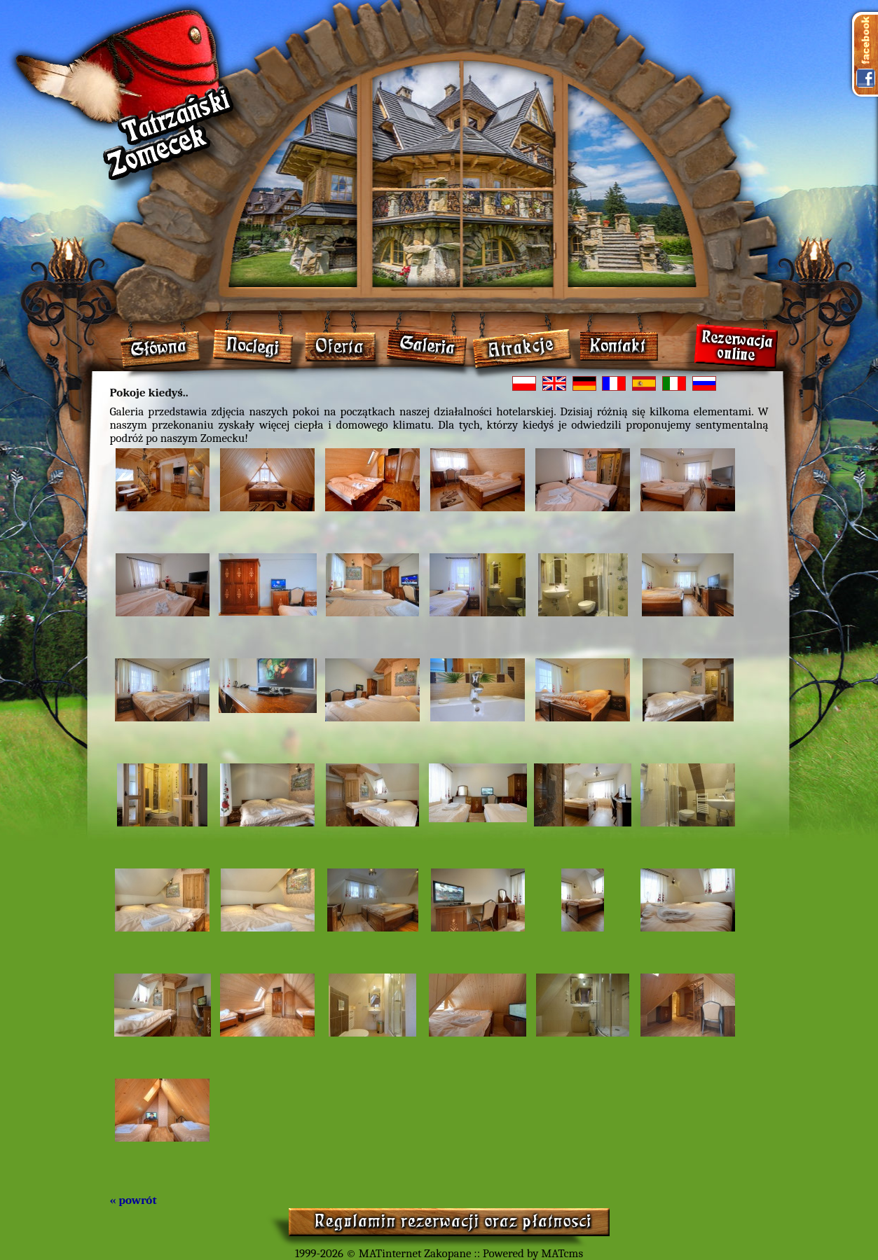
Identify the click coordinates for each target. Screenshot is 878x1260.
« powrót (133, 1200)
